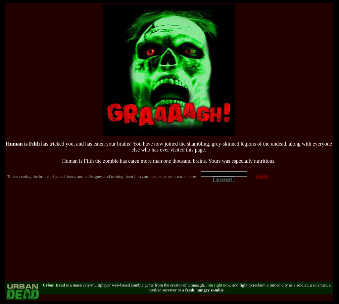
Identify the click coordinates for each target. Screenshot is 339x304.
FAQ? (262, 176)
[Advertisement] (169, 235)
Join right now (218, 285)
